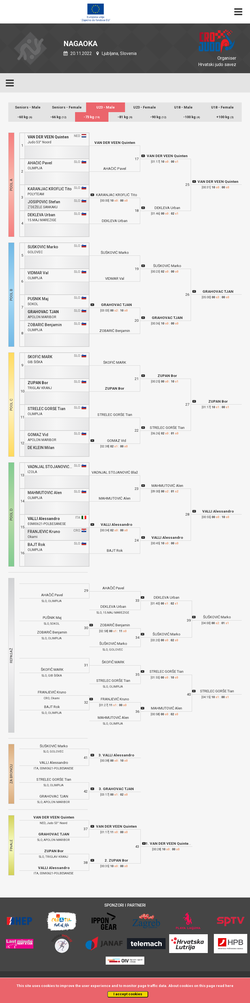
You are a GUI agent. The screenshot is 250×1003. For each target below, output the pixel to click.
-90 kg (158, 117)
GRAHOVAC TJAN (43, 312)
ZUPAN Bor (38, 383)
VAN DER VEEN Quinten (48, 137)
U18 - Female (222, 107)
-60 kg (24, 117)
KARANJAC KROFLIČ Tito (50, 189)
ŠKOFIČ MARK (40, 357)
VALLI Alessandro (44, 519)
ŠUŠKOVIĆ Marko (43, 247)
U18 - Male (183, 107)
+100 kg (225, 117)
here (229, 986)
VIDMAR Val (38, 273)
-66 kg (58, 117)
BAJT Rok (36, 545)
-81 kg (125, 117)
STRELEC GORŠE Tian (46, 409)
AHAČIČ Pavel (40, 163)
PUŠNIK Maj (38, 299)
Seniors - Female (67, 107)
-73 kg (92, 117)
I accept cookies (127, 994)
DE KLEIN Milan (41, 448)
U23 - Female (144, 107)
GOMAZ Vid (38, 435)
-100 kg (191, 117)
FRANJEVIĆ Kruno (44, 532)
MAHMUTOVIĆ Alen (45, 493)
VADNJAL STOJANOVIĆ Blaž (50, 467)
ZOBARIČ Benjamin (45, 325)
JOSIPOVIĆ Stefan (44, 202)
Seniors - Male (28, 107)
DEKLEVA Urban (41, 215)
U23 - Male (105, 107)
